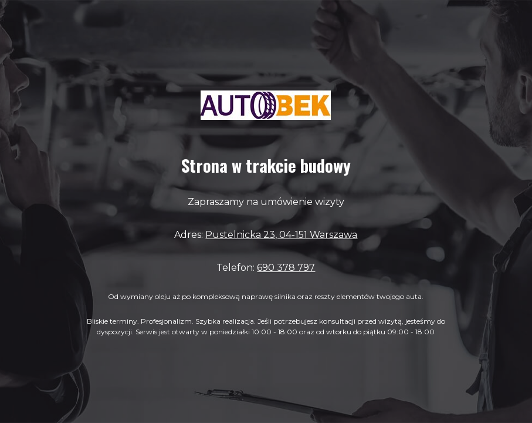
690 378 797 (286, 267)
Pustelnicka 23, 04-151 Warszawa (281, 234)
